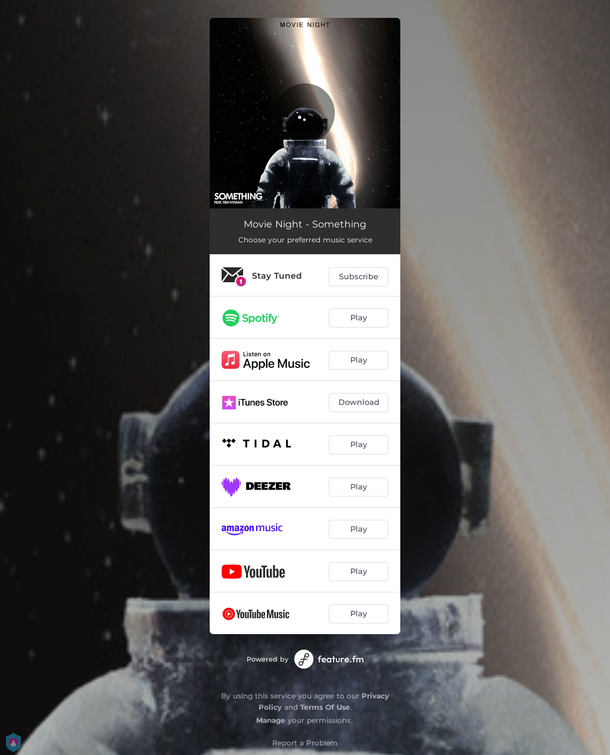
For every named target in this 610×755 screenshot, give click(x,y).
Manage (270, 720)
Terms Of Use (325, 707)
